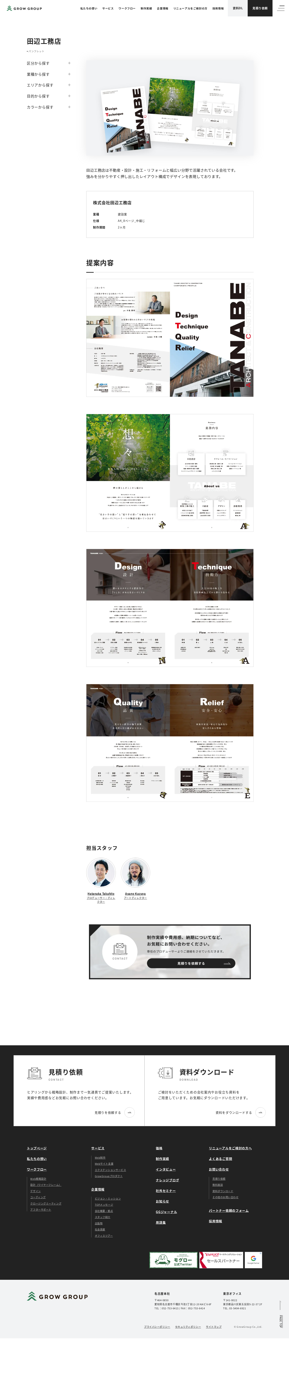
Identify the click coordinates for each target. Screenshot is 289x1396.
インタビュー (166, 1169)
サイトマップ (213, 1326)
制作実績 (146, 8)
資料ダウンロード (222, 1191)
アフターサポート (40, 1209)
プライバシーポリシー (157, 1326)
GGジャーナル (166, 1212)
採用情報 (218, 8)
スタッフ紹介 (102, 1217)
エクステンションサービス (110, 1170)
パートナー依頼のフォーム (229, 1210)
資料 (238, 8)
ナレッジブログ (167, 1180)
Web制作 (100, 1157)
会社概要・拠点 (104, 1211)
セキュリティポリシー (188, 1326)
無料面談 (217, 1185)
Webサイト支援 (104, 1163)
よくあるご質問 (220, 1158)
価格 (159, 1148)
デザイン (35, 1191)
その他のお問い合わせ (225, 1197)
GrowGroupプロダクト (109, 1176)
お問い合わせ (219, 1169)
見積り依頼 (260, 8)
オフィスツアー (104, 1235)
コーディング (38, 1197)
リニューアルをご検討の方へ (230, 1148)
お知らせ (162, 1201)
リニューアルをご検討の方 (190, 8)
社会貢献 (100, 1229)
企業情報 (162, 8)
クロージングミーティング (45, 1203)
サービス (108, 8)
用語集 (161, 1222)
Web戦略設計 (38, 1178)
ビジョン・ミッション (108, 1198)
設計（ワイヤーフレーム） (45, 1185)
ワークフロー (127, 8)
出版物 (99, 1223)
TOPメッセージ (104, 1204)
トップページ (37, 1148)
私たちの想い (89, 8)
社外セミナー (166, 1190)
